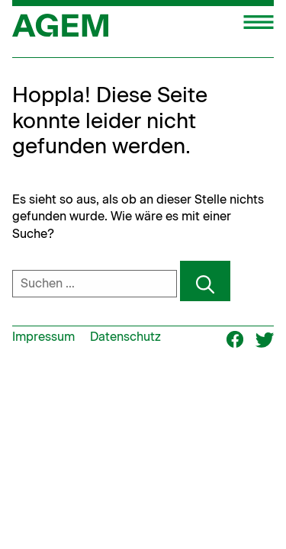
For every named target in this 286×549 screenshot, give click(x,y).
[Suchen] (205, 281)
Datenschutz (125, 336)
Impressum (43, 336)
